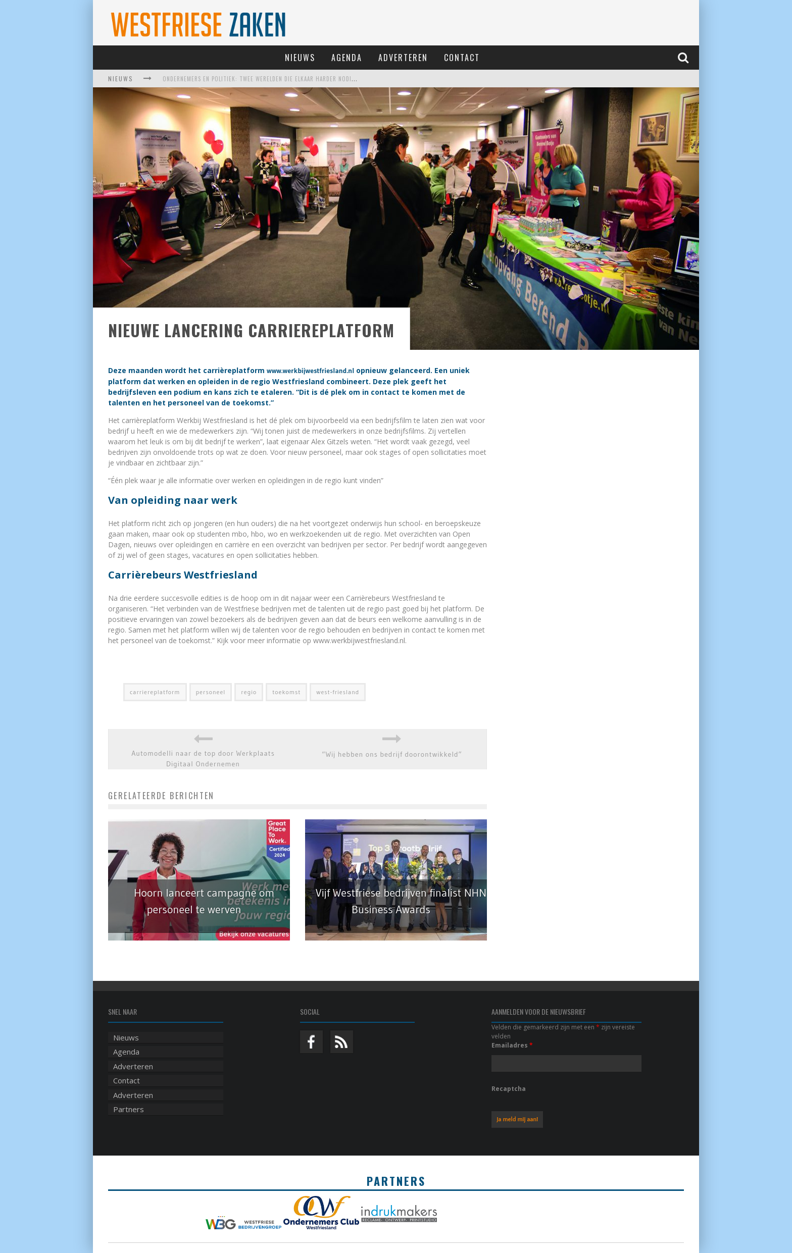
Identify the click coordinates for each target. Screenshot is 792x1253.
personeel (211, 692)
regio (249, 692)
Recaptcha (508, 1088)
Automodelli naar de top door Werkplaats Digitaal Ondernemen (202, 758)
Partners (128, 1109)
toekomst (286, 692)
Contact (462, 57)
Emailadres (512, 1045)
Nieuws (300, 57)
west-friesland (337, 692)
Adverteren (403, 57)
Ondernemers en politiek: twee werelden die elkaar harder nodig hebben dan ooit (284, 79)
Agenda (346, 57)
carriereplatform (155, 692)
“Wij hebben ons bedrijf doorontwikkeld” (392, 754)
